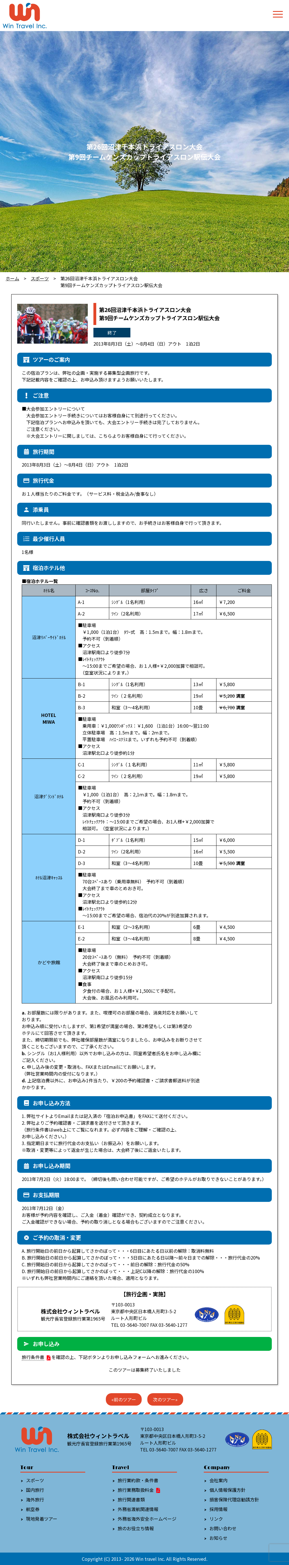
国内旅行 (35, 1489)
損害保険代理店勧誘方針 (234, 1499)
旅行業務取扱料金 (139, 1489)
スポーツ (40, 278)
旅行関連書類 (131, 1499)
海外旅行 (35, 1499)
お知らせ (218, 1537)
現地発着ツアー (41, 1518)
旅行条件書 (33, 1357)
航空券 (33, 1509)
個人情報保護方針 (227, 1489)
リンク (216, 1518)
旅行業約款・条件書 (138, 1480)
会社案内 (218, 1480)
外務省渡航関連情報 (138, 1509)
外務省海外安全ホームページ (147, 1518)
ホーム (12, 278)
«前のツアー (123, 1399)
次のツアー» (165, 1399)
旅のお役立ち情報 (136, 1528)
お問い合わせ (223, 1528)
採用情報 (218, 1509)
